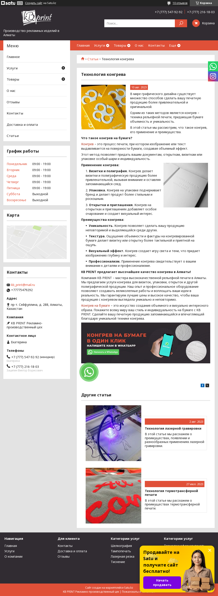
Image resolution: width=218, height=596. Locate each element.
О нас (139, 45)
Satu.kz (128, 588)
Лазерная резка (122, 556)
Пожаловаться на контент (138, 592)
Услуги (99, 45)
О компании (13, 556)
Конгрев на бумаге (95, 305)
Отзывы (13, 101)
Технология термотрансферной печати (171, 493)
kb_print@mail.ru (23, 285)
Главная (83, 45)
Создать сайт (33, 3)
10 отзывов (180, 3)
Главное (13, 56)
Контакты (156, 45)
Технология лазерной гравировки (173, 428)
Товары (120, 45)
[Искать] (181, 23)
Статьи (92, 59)
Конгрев (87, 144)
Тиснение (118, 562)
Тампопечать (121, 551)
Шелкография (121, 546)
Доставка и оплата (22, 124)
